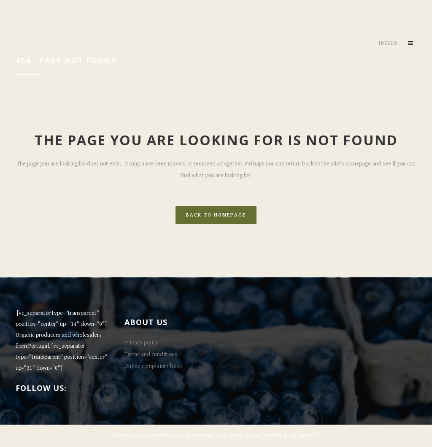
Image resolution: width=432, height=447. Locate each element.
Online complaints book (153, 366)
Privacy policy (141, 342)
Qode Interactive (155, 435)
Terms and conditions (150, 354)
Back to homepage (216, 215)
